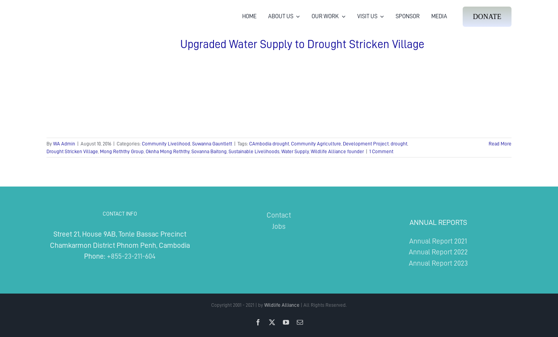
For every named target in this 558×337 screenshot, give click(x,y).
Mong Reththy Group (122, 151)
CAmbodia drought (269, 143)
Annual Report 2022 (438, 252)
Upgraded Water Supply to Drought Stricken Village (302, 44)
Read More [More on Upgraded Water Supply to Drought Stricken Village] (500, 143)
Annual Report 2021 (438, 241)
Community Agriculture (316, 143)
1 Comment (381, 151)
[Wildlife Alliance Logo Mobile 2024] (70, 10)
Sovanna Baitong (209, 151)
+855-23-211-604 (131, 256)
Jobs (279, 226)
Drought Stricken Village (72, 151)
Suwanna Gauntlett (212, 143)
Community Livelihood (166, 143)
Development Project (366, 143)
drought (399, 143)
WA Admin (64, 143)
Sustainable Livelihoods (254, 151)
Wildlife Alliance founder (337, 151)
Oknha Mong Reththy (167, 151)
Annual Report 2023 (438, 263)
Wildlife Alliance (282, 305)
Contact (279, 215)
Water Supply (295, 151)
